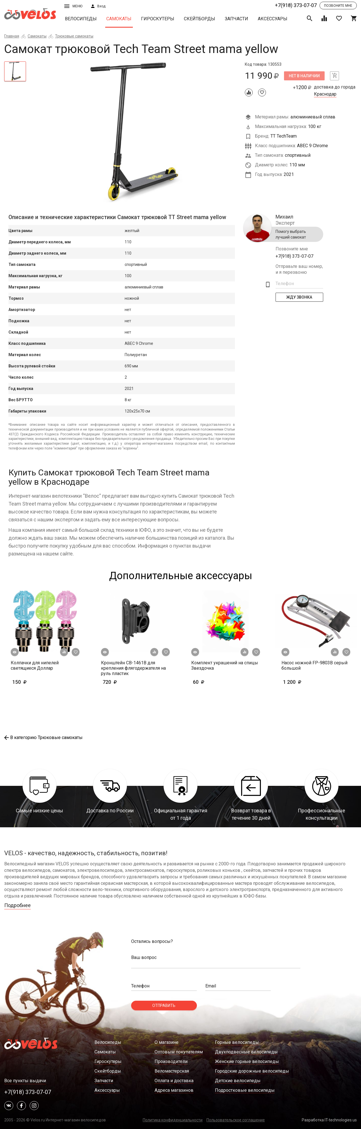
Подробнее (17, 905)
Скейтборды (199, 18)
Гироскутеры (157, 18)
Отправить (163, 1005)
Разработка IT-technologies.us (329, 1120)
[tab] (15, 71)
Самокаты (118, 18)
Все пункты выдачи (25, 1080)
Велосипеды (81, 18)
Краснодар (325, 94)
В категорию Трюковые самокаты (43, 737)
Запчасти (236, 18)
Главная (11, 36)
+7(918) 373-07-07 (296, 5)
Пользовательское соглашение (235, 1120)
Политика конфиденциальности (172, 1120)
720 (126, 682)
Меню (73, 6)
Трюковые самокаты (74, 36)
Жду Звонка (299, 297)
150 (36, 682)
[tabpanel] (135, 131)
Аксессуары (272, 18)
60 (215, 682)
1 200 (301, 682)
